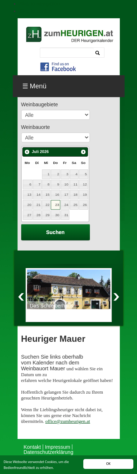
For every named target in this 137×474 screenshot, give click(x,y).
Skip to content (36, 11)
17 (66, 194)
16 (57, 194)
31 (66, 215)
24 (66, 205)
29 (48, 215)
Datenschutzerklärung (48, 452)
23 (57, 205)
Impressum (57, 447)
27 (29, 215)
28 (39, 215)
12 (85, 184)
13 (29, 194)
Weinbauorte (35, 127)
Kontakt (32, 447)
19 (85, 194)
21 (39, 205)
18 (75, 194)
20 (29, 205)
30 (57, 215)
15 (48, 194)
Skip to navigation (39, 4)
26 (85, 205)
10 (66, 184)
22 (48, 205)
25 (75, 205)
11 (75, 184)
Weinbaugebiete (39, 104)
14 (39, 194)
